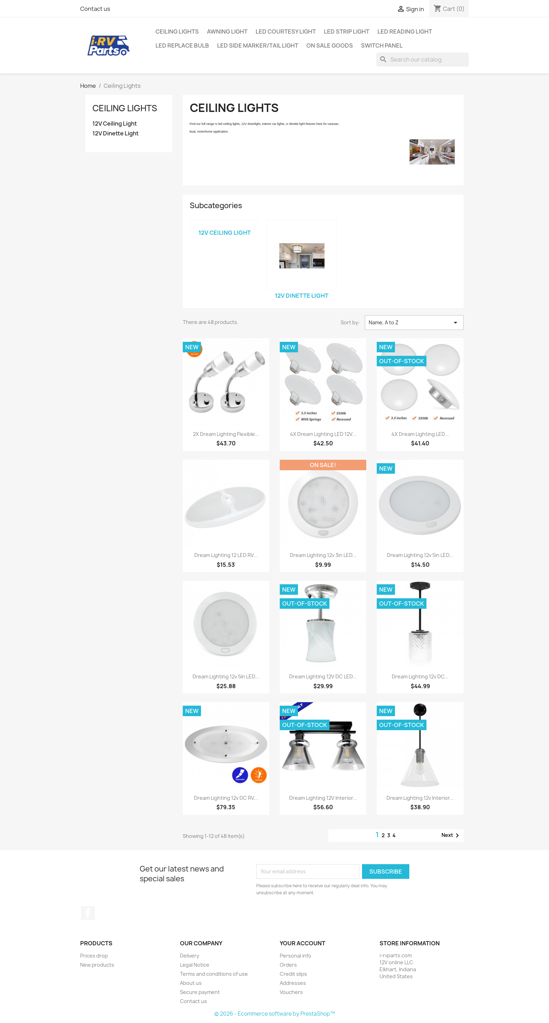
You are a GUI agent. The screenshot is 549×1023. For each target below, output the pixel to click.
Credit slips (293, 974)
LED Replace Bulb (182, 45)
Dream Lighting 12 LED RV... (226, 555)
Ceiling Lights (177, 31)
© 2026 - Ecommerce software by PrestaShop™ (274, 1013)
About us (191, 983)
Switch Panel (382, 45)
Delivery (189, 955)
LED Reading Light (404, 31)
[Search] (422, 59)
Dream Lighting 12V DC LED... (323, 676)
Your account (302, 943)
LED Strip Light (346, 31)
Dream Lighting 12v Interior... (420, 798)
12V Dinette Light (115, 133)
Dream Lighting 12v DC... (420, 676)
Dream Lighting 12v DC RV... (226, 798)
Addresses (293, 983)
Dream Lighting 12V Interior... (323, 798)
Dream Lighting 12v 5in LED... (420, 555)
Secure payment (200, 992)
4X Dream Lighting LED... (420, 434)
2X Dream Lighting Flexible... (226, 434)
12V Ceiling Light (114, 123)
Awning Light (227, 31)
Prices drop (94, 955)
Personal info (295, 955)
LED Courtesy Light (286, 31)
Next (451, 835)
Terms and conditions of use (214, 974)
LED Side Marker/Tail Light (257, 45)
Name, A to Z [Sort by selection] (414, 322)
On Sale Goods (329, 45)
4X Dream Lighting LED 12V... (323, 434)
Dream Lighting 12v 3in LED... (323, 555)
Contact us (95, 9)
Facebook (88, 913)
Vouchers (291, 992)
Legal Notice (194, 964)
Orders (288, 964)
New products (97, 964)
